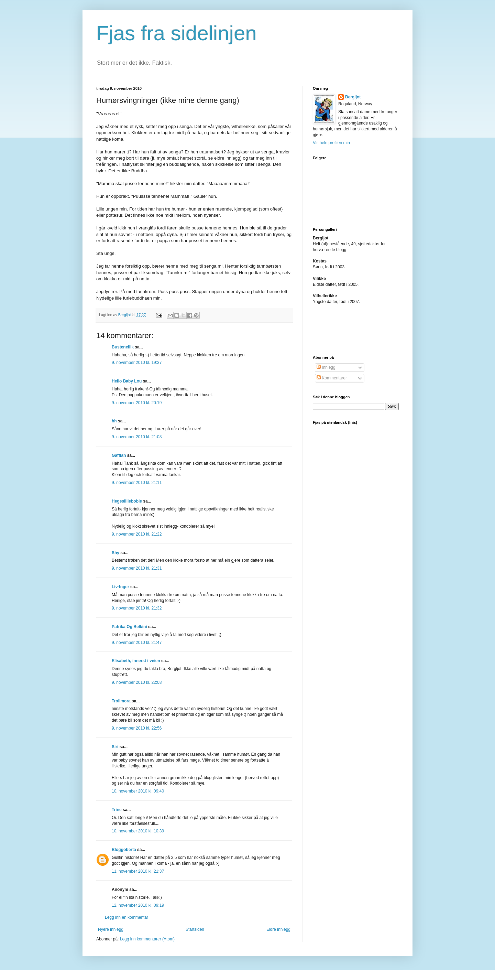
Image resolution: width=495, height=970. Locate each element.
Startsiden (195, 929)
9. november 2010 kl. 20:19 (137, 402)
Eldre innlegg (278, 929)
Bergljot (353, 97)
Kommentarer (332, 378)
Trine (117, 809)
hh (114, 421)
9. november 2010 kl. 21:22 (137, 534)
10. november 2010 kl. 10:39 (138, 831)
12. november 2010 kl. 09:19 (138, 905)
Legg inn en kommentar (126, 917)
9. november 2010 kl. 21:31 (137, 568)
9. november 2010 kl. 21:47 (137, 642)
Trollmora (121, 701)
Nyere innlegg (110, 929)
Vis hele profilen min (331, 142)
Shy (115, 552)
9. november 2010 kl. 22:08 (137, 682)
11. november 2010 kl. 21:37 (138, 871)
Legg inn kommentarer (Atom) (147, 939)
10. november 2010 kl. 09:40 (138, 791)
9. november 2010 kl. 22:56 (137, 728)
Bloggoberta (124, 849)
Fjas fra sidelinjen (176, 33)
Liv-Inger (120, 586)
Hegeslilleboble (127, 501)
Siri (115, 746)
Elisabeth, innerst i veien (136, 660)
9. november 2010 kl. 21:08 (137, 436)
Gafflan (119, 455)
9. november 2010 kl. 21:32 (137, 608)
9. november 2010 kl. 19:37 (137, 362)
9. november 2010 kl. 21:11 (137, 482)
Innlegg (326, 367)
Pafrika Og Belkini (129, 626)
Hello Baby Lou (127, 381)
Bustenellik (123, 347)
